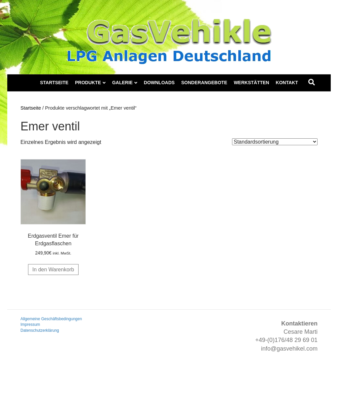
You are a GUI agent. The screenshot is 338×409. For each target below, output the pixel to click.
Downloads (159, 82)
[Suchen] (312, 82)
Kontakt (287, 82)
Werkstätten (251, 82)
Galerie (122, 82)
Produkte (88, 82)
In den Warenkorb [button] (53, 269)
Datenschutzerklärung (39, 330)
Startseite (54, 82)
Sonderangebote (204, 82)
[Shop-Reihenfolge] (275, 141)
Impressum (30, 324)
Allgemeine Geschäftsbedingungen (51, 319)
